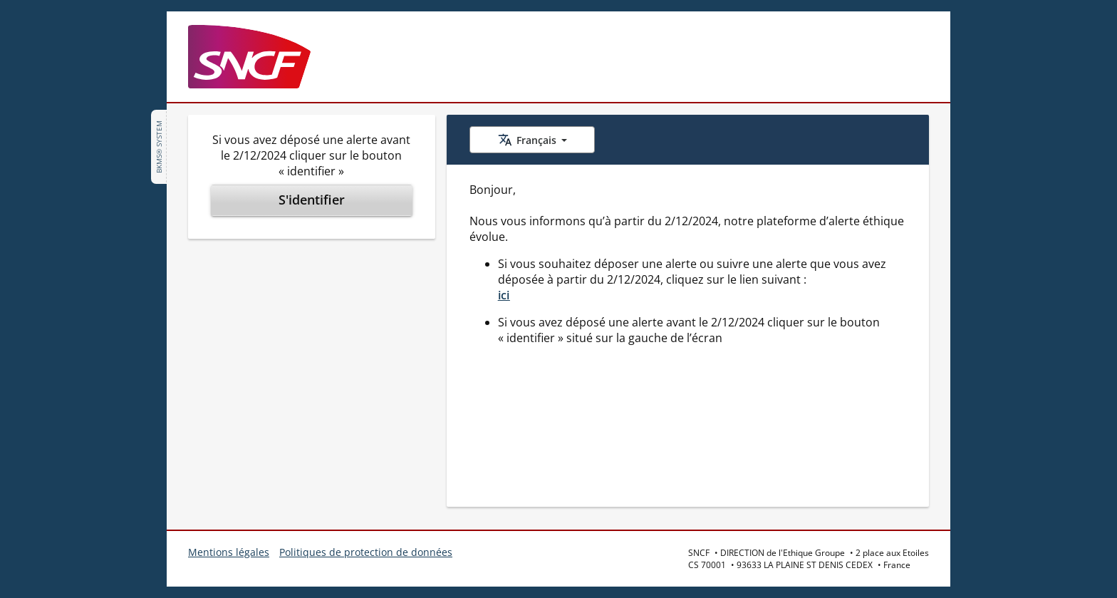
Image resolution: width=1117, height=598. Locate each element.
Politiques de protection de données (365, 552)
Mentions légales (228, 552)
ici (504, 295)
